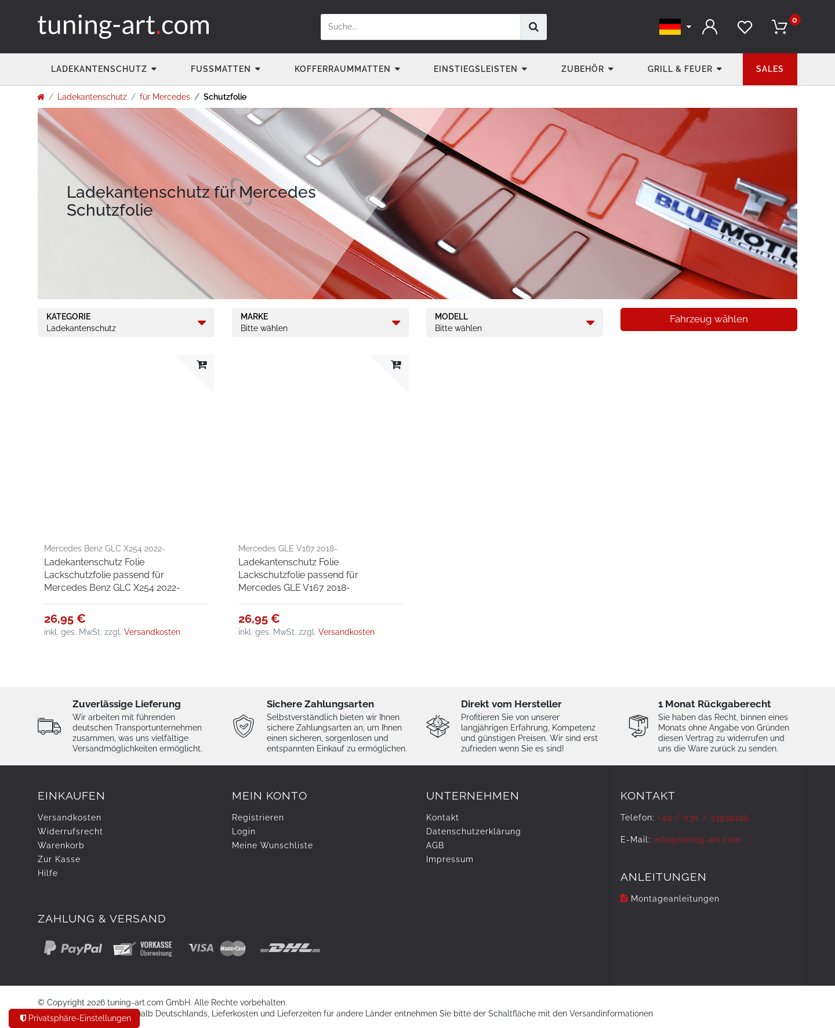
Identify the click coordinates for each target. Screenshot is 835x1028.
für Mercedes (165, 96)
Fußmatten (221, 69)
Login (244, 831)
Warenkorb (61, 845)
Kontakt (442, 817)
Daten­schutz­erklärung (473, 831)
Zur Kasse (59, 859)
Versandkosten (152, 632)
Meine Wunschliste (272, 845)
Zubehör (582, 69)
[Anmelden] (710, 27)
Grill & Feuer (680, 69)
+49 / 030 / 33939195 (703, 817)
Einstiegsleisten (476, 69)
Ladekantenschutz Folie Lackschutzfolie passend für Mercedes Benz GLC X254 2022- (112, 575)
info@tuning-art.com (698, 839)
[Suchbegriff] (421, 27)
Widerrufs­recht (70, 831)
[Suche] (534, 27)
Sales (770, 69)
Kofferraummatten (343, 69)
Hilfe (48, 873)
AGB (435, 845)
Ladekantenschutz (99, 69)
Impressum (450, 859)
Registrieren (258, 817)
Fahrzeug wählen (709, 319)
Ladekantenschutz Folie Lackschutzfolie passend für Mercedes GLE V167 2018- (298, 575)
